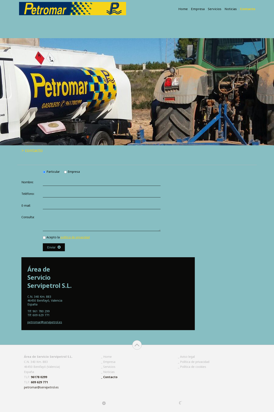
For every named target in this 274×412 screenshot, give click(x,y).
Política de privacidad (194, 362)
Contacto (247, 9)
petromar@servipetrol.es (41, 387)
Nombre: (27, 182)
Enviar (54, 247)
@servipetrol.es (44, 322)
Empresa (198, 9)
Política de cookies (193, 367)
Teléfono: (27, 194)
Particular (52, 172)
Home (183, 9)
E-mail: (26, 205)
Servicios (214, 9)
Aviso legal (187, 357)
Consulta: (27, 217)
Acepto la (66, 237)
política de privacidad (75, 237)
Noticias (231, 9)
